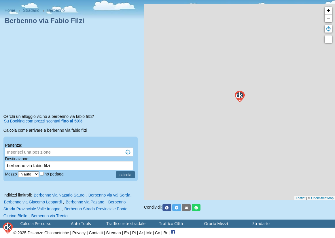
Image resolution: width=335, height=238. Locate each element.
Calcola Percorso (36, 223)
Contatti (96, 233)
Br (165, 233)
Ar (141, 233)
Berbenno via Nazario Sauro (59, 195)
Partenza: (13, 145)
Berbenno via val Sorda (109, 195)
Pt (134, 233)
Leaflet (300, 198)
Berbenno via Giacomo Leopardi (33, 202)
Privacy (79, 233)
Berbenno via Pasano (85, 202)
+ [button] (328, 10)
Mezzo (11, 174)
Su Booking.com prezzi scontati (43, 121)
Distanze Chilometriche (48, 233)
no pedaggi (55, 174)
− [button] (328, 18)
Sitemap (113, 233)
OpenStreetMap (322, 198)
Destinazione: (17, 158)
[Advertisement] (72, 70)
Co (157, 233)
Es (126, 233)
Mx (149, 233)
